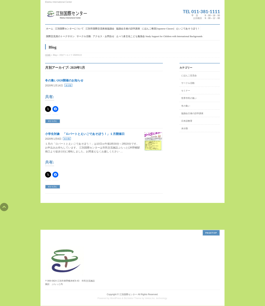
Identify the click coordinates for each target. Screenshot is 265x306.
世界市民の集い (189, 98)
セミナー (185, 90)
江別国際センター (128, 294)
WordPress (115, 298)
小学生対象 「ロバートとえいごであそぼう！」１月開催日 (85, 133)
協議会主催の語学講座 (192, 113)
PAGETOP (211, 233)
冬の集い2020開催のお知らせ (64, 80)
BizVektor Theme (132, 298)
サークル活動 (188, 83)
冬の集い (185, 106)
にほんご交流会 (189, 75)
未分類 (68, 85)
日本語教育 (186, 121)
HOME (48, 55)
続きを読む (52, 121)
